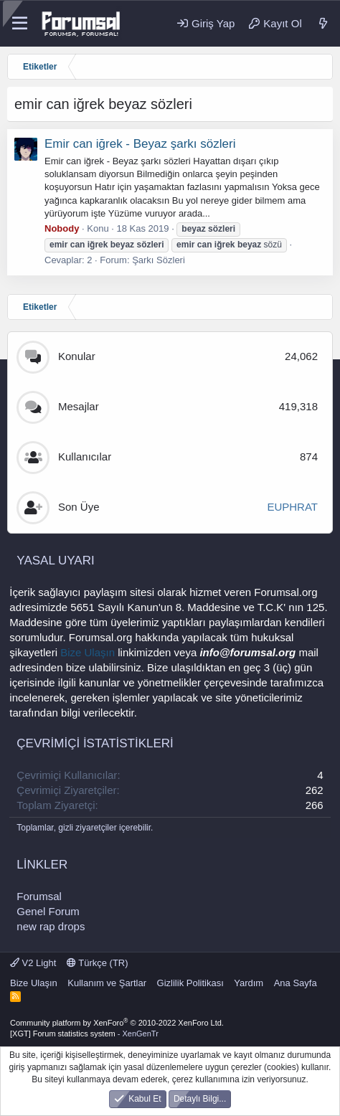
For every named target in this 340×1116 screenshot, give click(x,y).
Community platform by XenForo (117, 1022)
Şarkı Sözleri (158, 260)
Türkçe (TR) (97, 962)
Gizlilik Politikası (190, 983)
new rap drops (50, 926)
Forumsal (39, 896)
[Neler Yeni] (323, 23)
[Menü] (20, 24)
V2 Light (33, 962)
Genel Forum (48, 911)
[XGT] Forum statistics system (84, 1033)
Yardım (248, 983)
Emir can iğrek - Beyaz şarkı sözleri (139, 144)
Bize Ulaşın (87, 652)
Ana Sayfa (295, 983)
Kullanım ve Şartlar (106, 983)
